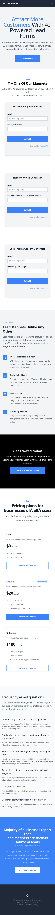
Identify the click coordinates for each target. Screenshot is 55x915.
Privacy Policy (33, 905)
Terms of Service (22, 905)
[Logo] (3, 3)
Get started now (27, 870)
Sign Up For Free (27, 58)
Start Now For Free (27, 565)
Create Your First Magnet (27, 470)
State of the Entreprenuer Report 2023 (27, 846)
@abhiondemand (32, 902)
